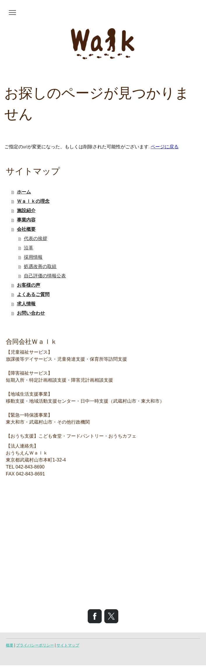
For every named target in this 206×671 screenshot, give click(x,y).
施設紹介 (26, 210)
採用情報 (33, 257)
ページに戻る (165, 147)
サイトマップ (68, 645)
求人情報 (26, 303)
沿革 (28, 247)
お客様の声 (28, 285)
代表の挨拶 (35, 238)
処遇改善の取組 (40, 266)
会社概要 (26, 229)
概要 (9, 645)
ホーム (24, 191)
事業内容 (26, 219)
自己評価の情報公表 (45, 275)
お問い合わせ (31, 313)
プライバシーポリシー (35, 645)
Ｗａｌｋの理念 (33, 201)
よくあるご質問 (33, 294)
